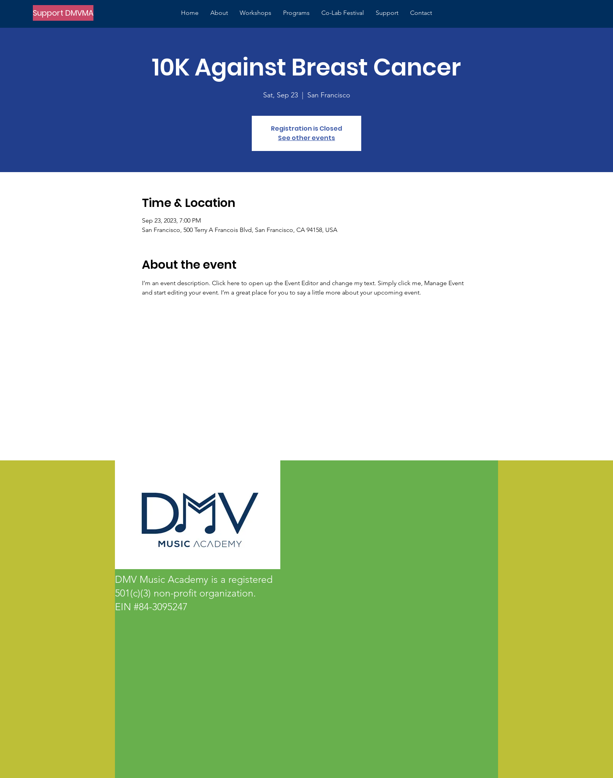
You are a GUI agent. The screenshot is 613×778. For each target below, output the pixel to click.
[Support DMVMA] (63, 13)
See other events (306, 137)
